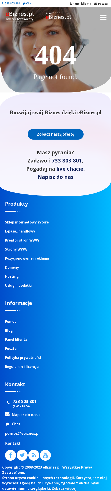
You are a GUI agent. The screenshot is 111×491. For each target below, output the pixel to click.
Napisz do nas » (26, 414)
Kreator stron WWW (22, 240)
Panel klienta (16, 339)
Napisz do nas (55, 176)
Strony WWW (16, 249)
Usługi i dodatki (18, 285)
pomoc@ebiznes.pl (22, 433)
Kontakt (13, 443)
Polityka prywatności (23, 357)
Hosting (12, 276)
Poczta (10, 348)
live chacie (69, 168)
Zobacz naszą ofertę (55, 134)
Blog (9, 330)
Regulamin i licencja (22, 366)
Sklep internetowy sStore (27, 222)
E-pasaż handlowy (20, 231)
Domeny (12, 267)
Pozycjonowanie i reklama (27, 258)
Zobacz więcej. (64, 488)
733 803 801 (11, 3)
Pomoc (10, 321)
